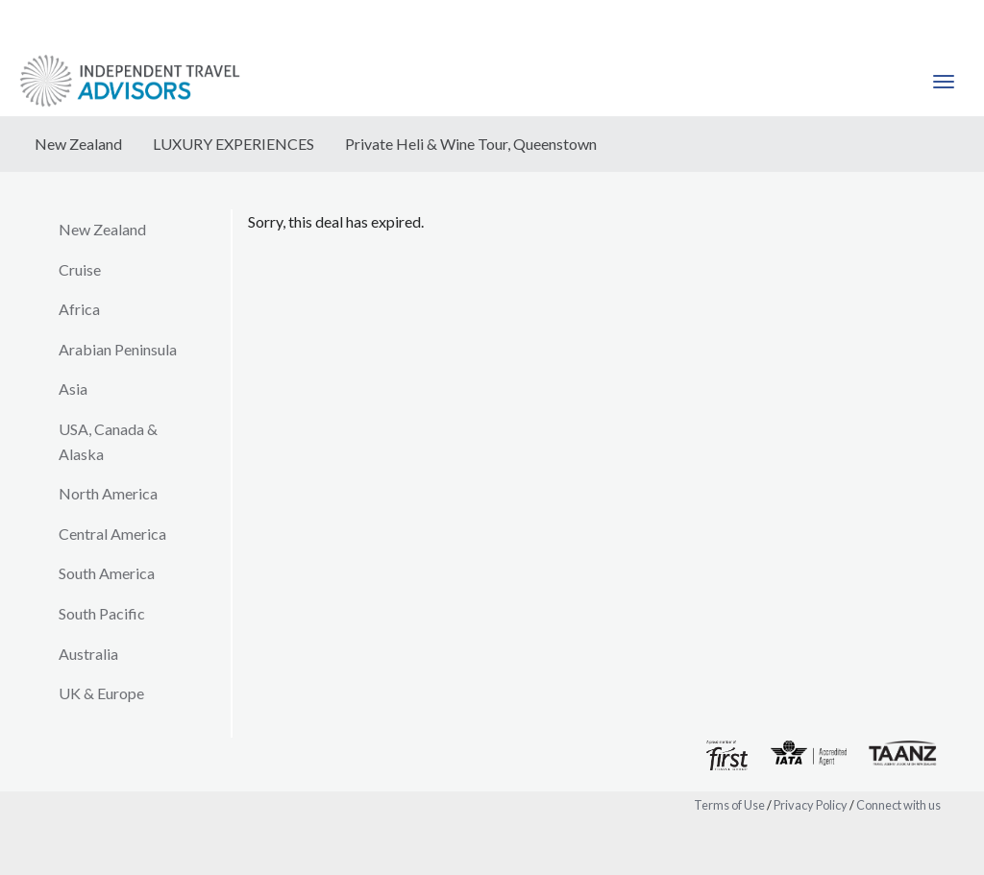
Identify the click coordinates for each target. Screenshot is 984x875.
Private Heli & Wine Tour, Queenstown (471, 143)
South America (107, 573)
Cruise (80, 269)
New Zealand (78, 143)
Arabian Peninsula (118, 349)
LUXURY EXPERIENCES (233, 143)
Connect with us (898, 805)
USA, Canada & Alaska (108, 441)
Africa (79, 309)
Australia (88, 653)
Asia (73, 388)
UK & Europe (101, 693)
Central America (112, 533)
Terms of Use (729, 805)
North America (108, 493)
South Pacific (102, 613)
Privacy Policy (811, 805)
